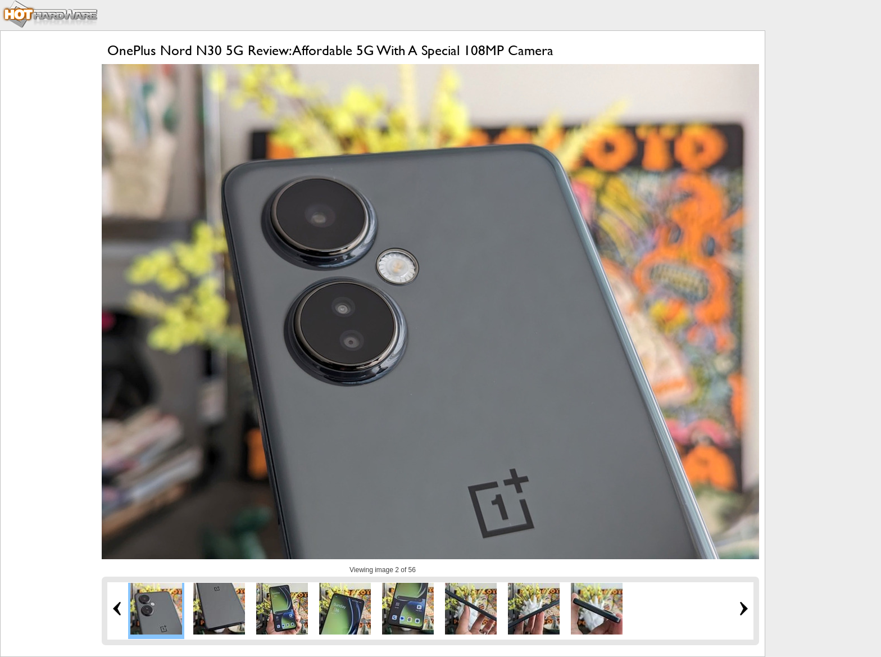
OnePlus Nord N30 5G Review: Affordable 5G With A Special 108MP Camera (330, 50)
